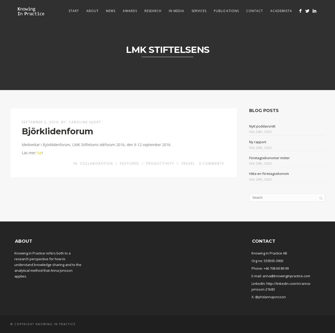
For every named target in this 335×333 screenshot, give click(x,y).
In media (176, 11)
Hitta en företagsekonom (269, 173)
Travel (188, 163)
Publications (226, 11)
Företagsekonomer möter (269, 158)
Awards (130, 11)
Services (199, 11)
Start (74, 11)
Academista (281, 11)
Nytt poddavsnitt (262, 126)
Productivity (160, 163)
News (110, 11)
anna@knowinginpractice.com (286, 276)
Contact (254, 11)
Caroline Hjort (85, 122)
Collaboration (96, 163)
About (92, 11)
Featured (129, 163)
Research (152, 11)
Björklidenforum (57, 131)
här (39, 152)
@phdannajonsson (270, 297)
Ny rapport (257, 142)
